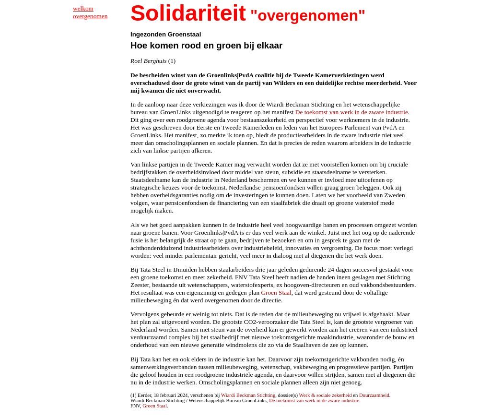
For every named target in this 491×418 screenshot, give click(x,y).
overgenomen (90, 16)
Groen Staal (276, 292)
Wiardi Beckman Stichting (248, 395)
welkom (83, 8)
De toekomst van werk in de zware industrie (351, 112)
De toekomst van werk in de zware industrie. (315, 400)
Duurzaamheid (374, 395)
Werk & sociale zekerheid (325, 395)
